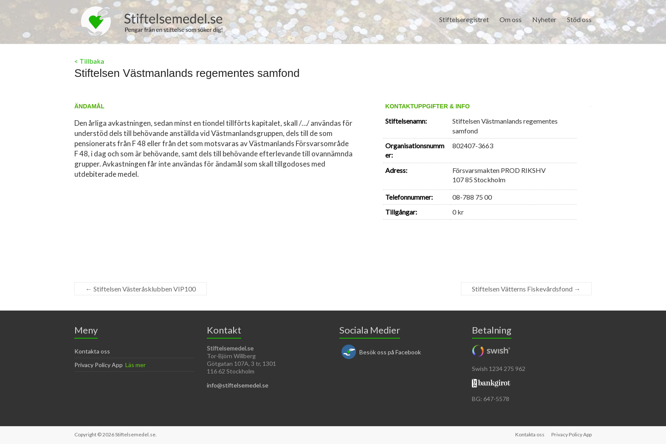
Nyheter (544, 19)
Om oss (511, 19)
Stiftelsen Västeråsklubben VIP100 (140, 289)
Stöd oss (579, 19)
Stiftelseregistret (464, 19)
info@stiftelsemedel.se (237, 385)
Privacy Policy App (98, 364)
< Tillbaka (89, 61)
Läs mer (135, 364)
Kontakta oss (92, 351)
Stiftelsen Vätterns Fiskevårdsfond (526, 289)
